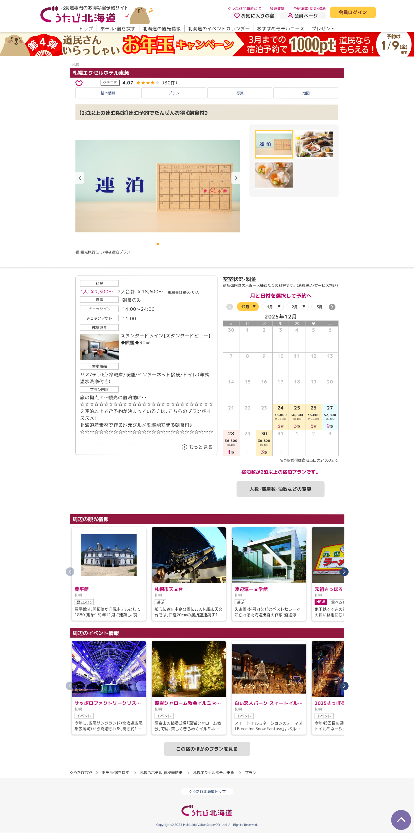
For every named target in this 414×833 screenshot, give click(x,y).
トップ (86, 28)
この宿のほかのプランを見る (207, 749)
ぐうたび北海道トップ (207, 791)
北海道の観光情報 (162, 28)
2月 (294, 306)
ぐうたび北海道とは (244, 8)
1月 (270, 306)
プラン (173, 93)
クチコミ (110, 82)
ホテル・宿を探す (117, 28)
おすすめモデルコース (280, 28)
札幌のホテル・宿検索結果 (161, 772)
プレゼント (323, 28)
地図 (306, 93)
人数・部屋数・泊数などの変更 (280, 489)
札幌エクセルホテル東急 (100, 72)
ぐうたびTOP (81, 772)
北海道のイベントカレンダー (219, 28)
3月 (319, 306)
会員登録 (277, 8)
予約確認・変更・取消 (309, 8)
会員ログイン (353, 12)
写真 (240, 93)
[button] (235, 178)
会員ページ (303, 16)
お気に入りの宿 (254, 16)
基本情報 (108, 93)
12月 (245, 306)
